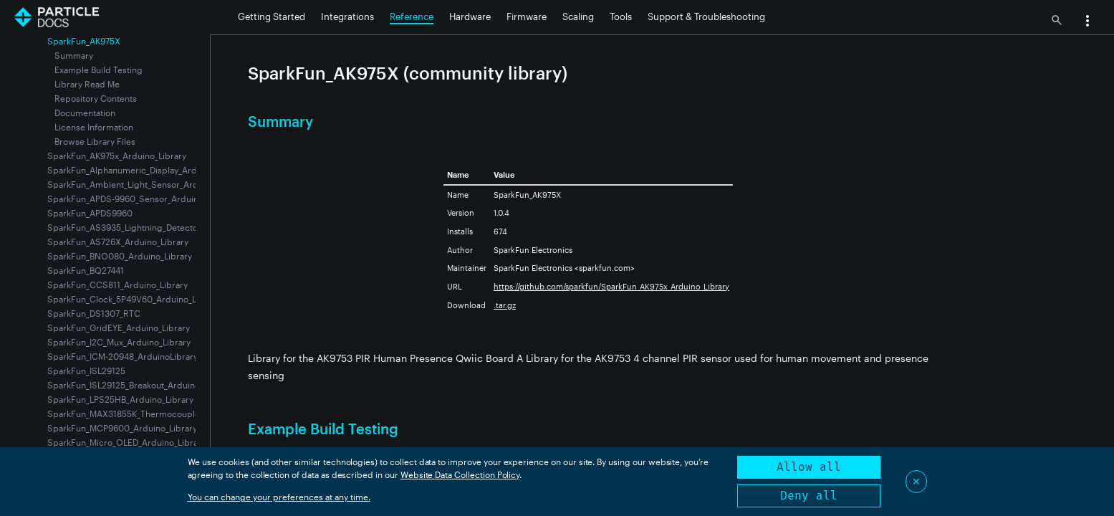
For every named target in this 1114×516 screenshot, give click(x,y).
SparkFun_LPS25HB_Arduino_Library (120, 399)
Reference (411, 16)
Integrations (347, 16)
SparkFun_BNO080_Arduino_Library (119, 256)
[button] (1087, 22)
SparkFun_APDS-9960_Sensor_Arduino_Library (141, 199)
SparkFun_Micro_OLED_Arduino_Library (126, 442)
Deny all (808, 495)
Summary (73, 55)
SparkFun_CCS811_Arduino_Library (117, 285)
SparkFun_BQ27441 (85, 270)
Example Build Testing (98, 69)
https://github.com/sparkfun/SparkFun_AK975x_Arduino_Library (611, 286)
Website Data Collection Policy (460, 474)
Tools (621, 16)
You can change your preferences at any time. (279, 497)
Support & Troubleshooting (706, 16)
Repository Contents (95, 98)
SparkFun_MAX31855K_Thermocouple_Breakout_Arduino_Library (176, 413)
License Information (93, 127)
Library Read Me (87, 84)
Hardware (470, 16)
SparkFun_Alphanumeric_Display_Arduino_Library (146, 170)
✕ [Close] (916, 481)
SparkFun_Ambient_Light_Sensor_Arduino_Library (147, 184)
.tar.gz (505, 305)
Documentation (84, 113)
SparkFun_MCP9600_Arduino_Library (122, 428)
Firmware (526, 16)
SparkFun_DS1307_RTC (93, 313)
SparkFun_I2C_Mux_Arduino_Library (119, 342)
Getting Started (271, 16)
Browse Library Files (94, 141)
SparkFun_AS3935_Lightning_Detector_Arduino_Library (158, 227)
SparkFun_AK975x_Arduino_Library (116, 155)
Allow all (809, 467)
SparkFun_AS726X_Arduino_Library (117, 241)
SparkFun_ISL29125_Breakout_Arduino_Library (139, 385)
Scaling (578, 16)
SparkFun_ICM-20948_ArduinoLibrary (122, 356)
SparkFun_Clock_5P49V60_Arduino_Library (133, 299)
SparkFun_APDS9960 (90, 213)
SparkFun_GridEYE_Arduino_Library (118, 327)
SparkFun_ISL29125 (86, 371)
